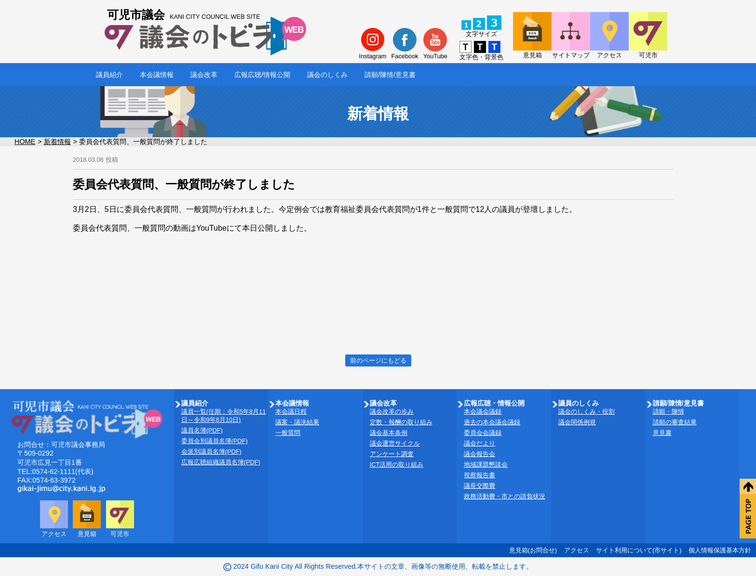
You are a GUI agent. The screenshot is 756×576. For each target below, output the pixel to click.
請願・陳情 (668, 411)
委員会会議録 (482, 432)
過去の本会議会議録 (492, 422)
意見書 (662, 432)
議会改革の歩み (392, 411)
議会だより (479, 443)
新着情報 (57, 141)
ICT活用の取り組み (397, 464)
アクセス (576, 550)
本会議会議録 (482, 411)
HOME (24, 141)
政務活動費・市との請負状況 (504, 496)
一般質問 (287, 432)
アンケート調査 (392, 454)
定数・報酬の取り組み (401, 422)
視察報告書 (479, 475)
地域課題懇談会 (486, 464)
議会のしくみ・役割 (586, 411)
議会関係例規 (577, 422)
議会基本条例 (388, 432)
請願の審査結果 (675, 422)
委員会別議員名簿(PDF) (214, 441)
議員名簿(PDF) (202, 430)
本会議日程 (291, 411)
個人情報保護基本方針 (719, 550)
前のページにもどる (378, 360)
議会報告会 (479, 454)
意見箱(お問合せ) (533, 550)
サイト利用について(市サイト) (639, 550)
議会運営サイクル (395, 443)
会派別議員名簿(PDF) (211, 451)
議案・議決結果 (297, 422)
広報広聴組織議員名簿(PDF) (220, 462)
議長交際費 (479, 485)
